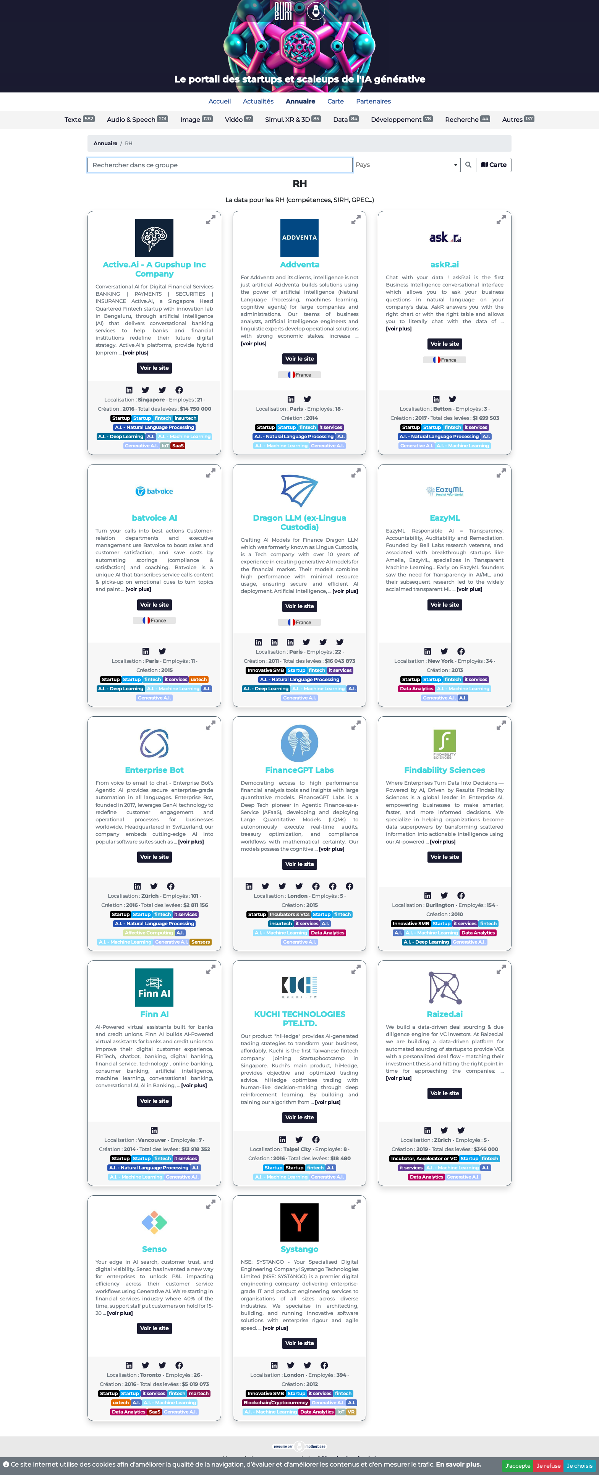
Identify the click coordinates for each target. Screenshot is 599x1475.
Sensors (200, 942)
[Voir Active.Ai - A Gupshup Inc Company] (211, 220)
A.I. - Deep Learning (120, 436)
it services (330, 427)
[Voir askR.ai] (501, 220)
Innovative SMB (266, 670)
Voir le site (154, 367)
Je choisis (580, 1465)
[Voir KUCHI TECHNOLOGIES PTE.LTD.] (356, 969)
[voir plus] (136, 353)
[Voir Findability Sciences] (501, 725)
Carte (494, 164)
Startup (121, 418)
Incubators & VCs (289, 914)
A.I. (150, 436)
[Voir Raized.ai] (501, 969)
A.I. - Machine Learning (184, 436)
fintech (163, 418)
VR (351, 1412)
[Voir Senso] (211, 1204)
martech (199, 1393)
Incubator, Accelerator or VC (424, 1158)
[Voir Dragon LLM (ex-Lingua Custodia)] (356, 473)
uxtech (199, 679)
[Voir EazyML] (501, 473)
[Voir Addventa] (356, 220)
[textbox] (406, 165)
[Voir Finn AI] (211, 969)
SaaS (178, 445)
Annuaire (105, 143)
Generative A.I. (141, 445)
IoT (165, 445)
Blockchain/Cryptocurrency (276, 1402)
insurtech (185, 418)
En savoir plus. (458, 1464)
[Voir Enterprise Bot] (211, 725)
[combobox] (406, 165)
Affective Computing (149, 933)
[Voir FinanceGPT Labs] (356, 725)
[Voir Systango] (356, 1204)
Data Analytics (416, 688)
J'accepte (517, 1465)
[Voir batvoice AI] (211, 473)
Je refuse (548, 1465)
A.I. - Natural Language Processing (154, 427)
